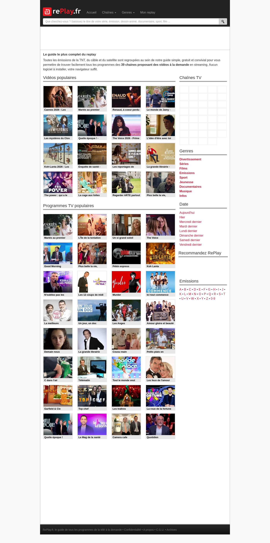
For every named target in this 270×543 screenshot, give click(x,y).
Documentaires (190, 186)
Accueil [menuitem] (91, 12)
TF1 (184, 89)
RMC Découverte (222, 104)
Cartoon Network (203, 133)
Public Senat (203, 141)
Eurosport (212, 126)
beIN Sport (203, 126)
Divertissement (190, 159)
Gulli (184, 133)
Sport (183, 177)
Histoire (212, 141)
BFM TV (212, 119)
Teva (203, 111)
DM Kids (222, 133)
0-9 (213, 298)
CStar (193, 104)
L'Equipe (222, 126)
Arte (193, 96)
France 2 (193, 89)
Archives (172, 529)
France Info (193, 119)
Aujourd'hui (187, 212)
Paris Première (212, 111)
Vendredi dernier (190, 244)
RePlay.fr (48, 529)
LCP (193, 141)
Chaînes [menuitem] (109, 12)
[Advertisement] (135, 38)
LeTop (184, 141)
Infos (183, 195)
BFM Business (222, 119)
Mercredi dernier (190, 221)
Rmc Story (184, 111)
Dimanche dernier (191, 235)
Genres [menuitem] (128, 12)
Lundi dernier (188, 231)
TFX (222, 96)
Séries (184, 163)
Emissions (187, 173)
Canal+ (212, 89)
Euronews (184, 126)
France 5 (222, 89)
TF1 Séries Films (203, 104)
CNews (203, 119)
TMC (212, 96)
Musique (185, 191)
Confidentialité (132, 529)
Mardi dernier (188, 226)
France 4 (184, 104)
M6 (184, 96)
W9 (203, 96)
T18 (222, 111)
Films (183, 168)
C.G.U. (160, 529)
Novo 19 (184, 119)
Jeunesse (186, 182)
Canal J (193, 133)
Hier (182, 217)
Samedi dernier (189, 240)
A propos (148, 529)
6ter (212, 104)
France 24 (193, 126)
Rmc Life (193, 111)
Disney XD (212, 133)
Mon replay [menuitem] (147, 12)
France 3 (203, 89)
